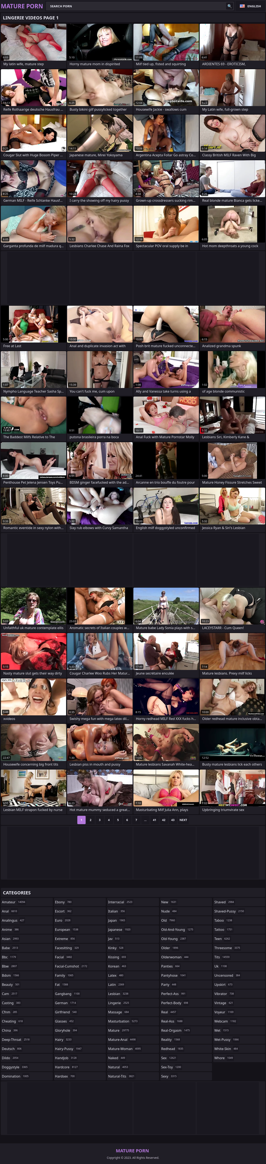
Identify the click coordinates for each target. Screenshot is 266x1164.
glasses (65, 1021)
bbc (9, 957)
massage (119, 1012)
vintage (224, 1003)
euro (63, 920)
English (254, 6)
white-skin (226, 1049)
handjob (66, 1058)
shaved (224, 902)
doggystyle (15, 1067)
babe (10, 948)
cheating (13, 1021)
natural (118, 1067)
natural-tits (121, 1076)
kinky (116, 948)
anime (11, 929)
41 (154, 820)
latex (116, 975)
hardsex (65, 1076)
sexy (169, 1076)
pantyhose (174, 975)
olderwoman (175, 957)
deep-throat (16, 1039)
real (169, 1012)
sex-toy (171, 1067)
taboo (223, 920)
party (169, 984)
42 (163, 820)
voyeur (224, 1012)
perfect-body (175, 1003)
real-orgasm (176, 1030)
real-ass (172, 1021)
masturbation (123, 1021)
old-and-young (177, 929)
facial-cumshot (71, 966)
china (10, 1030)
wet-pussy (227, 1039)
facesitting (67, 948)
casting (11, 1003)
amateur (14, 902)
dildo (10, 1058)
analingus (13, 920)
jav (114, 939)
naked (117, 1058)
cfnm (10, 1012)
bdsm (11, 975)
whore (224, 1058)
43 (173, 820)
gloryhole (66, 1030)
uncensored (227, 975)
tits (222, 957)
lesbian (118, 994)
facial (64, 957)
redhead (172, 1049)
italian (117, 911)
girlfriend (66, 1012)
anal (10, 911)
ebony (64, 902)
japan (117, 920)
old (168, 920)
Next (183, 820)
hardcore (67, 1067)
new (169, 902)
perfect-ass (174, 994)
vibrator (224, 994)
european (67, 929)
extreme (65, 939)
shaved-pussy (229, 911)
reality (171, 1039)
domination (16, 1076)
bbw (10, 966)
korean (117, 966)
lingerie (119, 1003)
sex (169, 1058)
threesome (227, 948)
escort (64, 911)
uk (221, 966)
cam (10, 994)
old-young (174, 939)
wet (222, 1030)
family (64, 975)
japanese (119, 929)
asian (11, 939)
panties (171, 966)
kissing (117, 957)
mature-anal (122, 1039)
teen (222, 939)
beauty (11, 984)
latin (116, 984)
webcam (225, 1021)
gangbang (68, 994)
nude (169, 911)
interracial (120, 902)
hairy (64, 1039)
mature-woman (125, 1049)
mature (119, 1030)
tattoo (223, 929)
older (170, 948)
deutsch (12, 1049)
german (66, 1003)
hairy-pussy (69, 1049)
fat (62, 984)
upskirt (223, 984)
